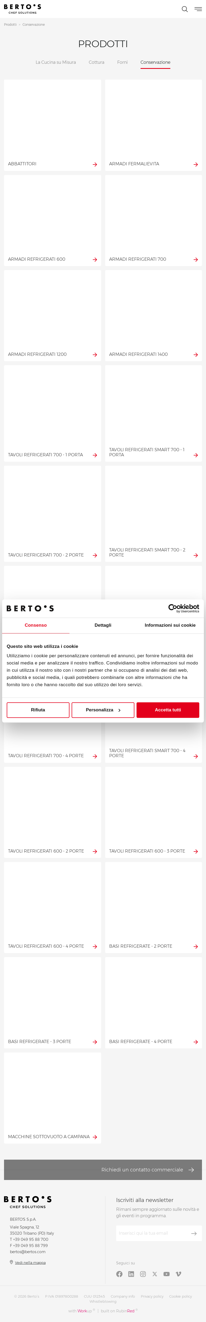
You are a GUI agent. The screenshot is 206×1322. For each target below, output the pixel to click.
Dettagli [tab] (103, 625)
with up (81, 1310)
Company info (123, 1296)
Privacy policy (152, 1296)
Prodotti (10, 25)
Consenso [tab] (36, 625)
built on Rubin (119, 1310)
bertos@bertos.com (28, 1251)
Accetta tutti (168, 709)
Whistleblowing (103, 1301)
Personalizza (103, 709)
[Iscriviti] (194, 1234)
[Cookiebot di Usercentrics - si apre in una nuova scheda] (175, 608)
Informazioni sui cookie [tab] (170, 625)
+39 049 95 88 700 (30, 1239)
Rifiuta (38, 709)
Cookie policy (180, 1296)
